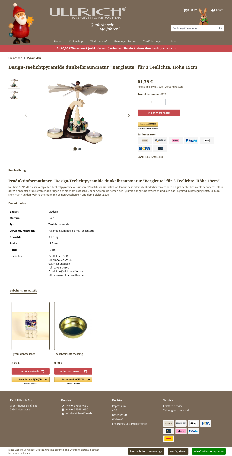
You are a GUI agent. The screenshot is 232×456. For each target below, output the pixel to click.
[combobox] (194, 28)
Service (168, 400)
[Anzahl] (151, 102)
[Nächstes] (128, 115)
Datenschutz (119, 415)
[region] (70, 115)
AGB (114, 410)
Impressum (119, 406)
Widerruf (117, 419)
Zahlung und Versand (176, 410)
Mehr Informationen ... (20, 453)
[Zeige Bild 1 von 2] (75, 149)
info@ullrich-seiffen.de (76, 413)
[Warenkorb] (189, 10)
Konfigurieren (178, 451)
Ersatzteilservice (173, 406)
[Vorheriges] (25, 115)
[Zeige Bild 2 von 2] (79, 149)
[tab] (17, 170)
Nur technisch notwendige (146, 451)
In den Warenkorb (159, 112)
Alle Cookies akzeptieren (209, 451)
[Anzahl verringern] (141, 102)
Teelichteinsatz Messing (68, 354)
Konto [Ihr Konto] (216, 10)
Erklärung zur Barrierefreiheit (129, 424)
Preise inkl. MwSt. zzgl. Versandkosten (160, 86)
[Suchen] (220, 28)
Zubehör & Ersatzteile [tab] (23, 290)
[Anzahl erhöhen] (162, 102)
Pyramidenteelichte (23, 354)
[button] (148, 125)
